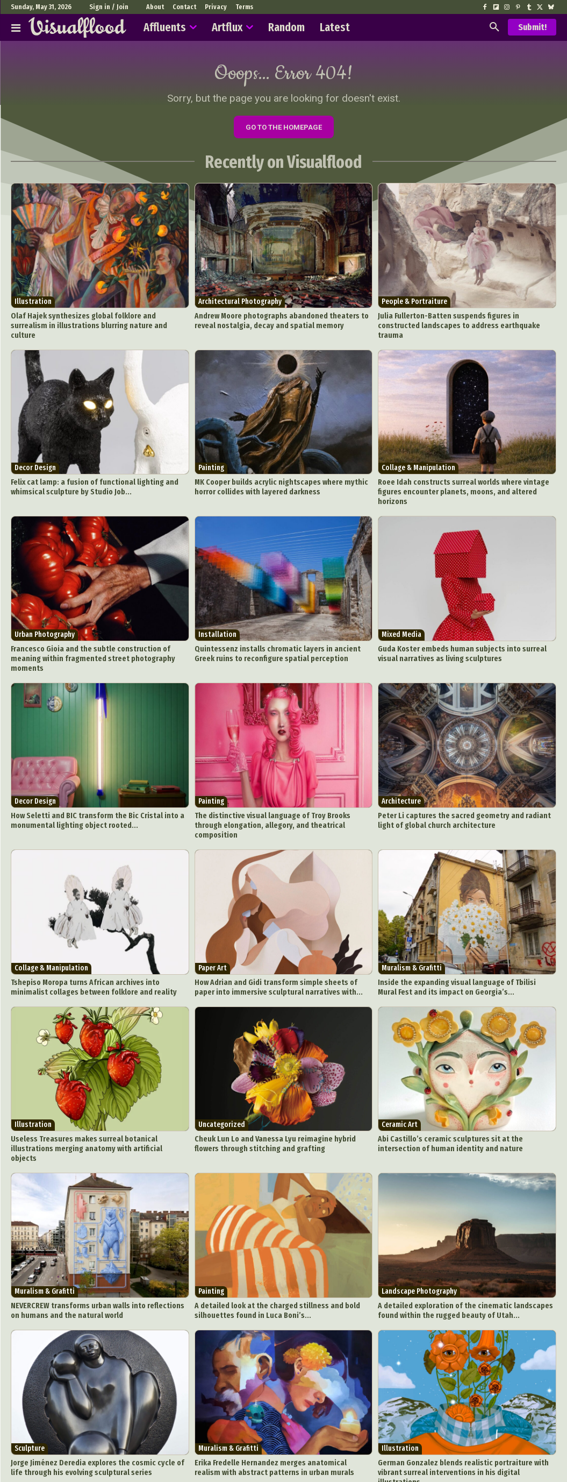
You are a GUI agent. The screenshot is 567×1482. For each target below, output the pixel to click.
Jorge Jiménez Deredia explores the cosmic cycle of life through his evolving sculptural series (94, 1403)
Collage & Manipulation (418, 459)
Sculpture (30, 1385)
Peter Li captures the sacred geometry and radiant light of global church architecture (466, 785)
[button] (494, 27)
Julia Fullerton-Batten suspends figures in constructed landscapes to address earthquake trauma (460, 323)
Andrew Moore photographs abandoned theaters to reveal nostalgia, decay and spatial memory (282, 323)
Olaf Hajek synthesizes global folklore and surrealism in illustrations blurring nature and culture (96, 323)
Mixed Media (401, 614)
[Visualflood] (77, 27)
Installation (217, 614)
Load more (283, 1435)
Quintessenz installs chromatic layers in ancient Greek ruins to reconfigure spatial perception (278, 631)
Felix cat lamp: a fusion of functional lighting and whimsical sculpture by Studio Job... (86, 477)
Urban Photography (45, 614)
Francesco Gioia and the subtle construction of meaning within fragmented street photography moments (96, 631)
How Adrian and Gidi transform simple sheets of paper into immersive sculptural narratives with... (283, 940)
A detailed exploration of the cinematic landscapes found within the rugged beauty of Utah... (465, 1248)
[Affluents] (15, 27)
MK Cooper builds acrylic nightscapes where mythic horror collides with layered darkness (282, 477)
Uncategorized (221, 1076)
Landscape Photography (419, 1231)
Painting (211, 459)
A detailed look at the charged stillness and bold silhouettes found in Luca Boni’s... (268, 1248)
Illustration (33, 305)
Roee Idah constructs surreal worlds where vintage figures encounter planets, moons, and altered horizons (466, 477)
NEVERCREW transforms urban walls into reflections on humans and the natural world (92, 1248)
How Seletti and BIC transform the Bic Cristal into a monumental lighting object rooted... (88, 785)
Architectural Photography (240, 305)
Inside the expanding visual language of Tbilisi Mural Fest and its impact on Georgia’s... (466, 940)
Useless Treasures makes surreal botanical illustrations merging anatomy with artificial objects (96, 1094)
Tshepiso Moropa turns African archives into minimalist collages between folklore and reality (94, 940)
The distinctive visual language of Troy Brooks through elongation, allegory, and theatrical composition (278, 785)
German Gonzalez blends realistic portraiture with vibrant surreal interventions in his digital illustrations (466, 1403)
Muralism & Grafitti (412, 922)
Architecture (401, 767)
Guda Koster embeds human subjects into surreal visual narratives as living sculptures (462, 631)
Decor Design (35, 459)
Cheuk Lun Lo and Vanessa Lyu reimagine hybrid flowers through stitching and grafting (277, 1094)
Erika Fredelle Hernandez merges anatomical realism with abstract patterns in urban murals (282, 1403)
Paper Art (212, 922)
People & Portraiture (414, 305)
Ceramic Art (400, 1076)
